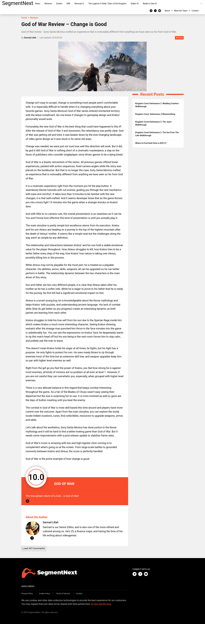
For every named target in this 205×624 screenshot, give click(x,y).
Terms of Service (63, 593)
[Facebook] (155, 10)
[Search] (201, 3)
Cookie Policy (44, 593)
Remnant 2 (79, 3)
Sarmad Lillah (30, 38)
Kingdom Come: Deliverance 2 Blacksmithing (155, 114)
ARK (68, 3)
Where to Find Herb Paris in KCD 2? (150, 143)
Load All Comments (33, 548)
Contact (195, 11)
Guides (59, 3)
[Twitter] (151, 10)
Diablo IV (135, 3)
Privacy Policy (27, 593)
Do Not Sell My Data (101, 604)
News (37, 3)
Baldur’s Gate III (150, 3)
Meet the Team (180, 11)
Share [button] (179, 38)
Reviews (48, 3)
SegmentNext (17, 3)
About (167, 11)
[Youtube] (159, 10)
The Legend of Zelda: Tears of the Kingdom (107, 3)
